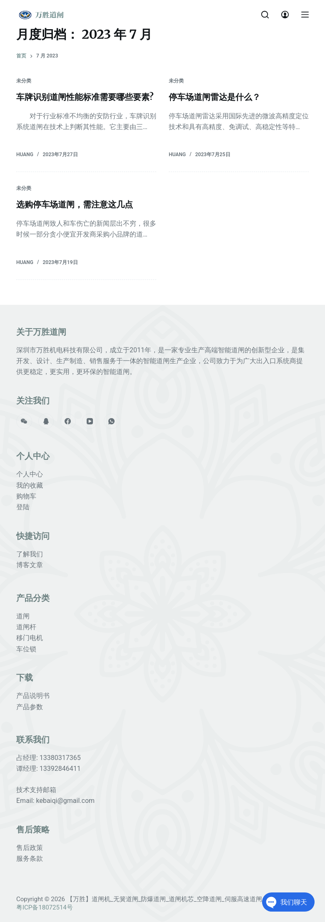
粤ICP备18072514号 (44, 907)
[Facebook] (68, 421)
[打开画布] (305, 14)
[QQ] (46, 421)
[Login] (285, 14)
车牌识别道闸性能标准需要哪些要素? (85, 97)
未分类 (23, 81)
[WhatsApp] (112, 421)
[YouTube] (90, 421)
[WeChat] (24, 421)
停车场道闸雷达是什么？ (214, 97)
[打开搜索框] (265, 14)
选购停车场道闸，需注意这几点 (74, 204)
